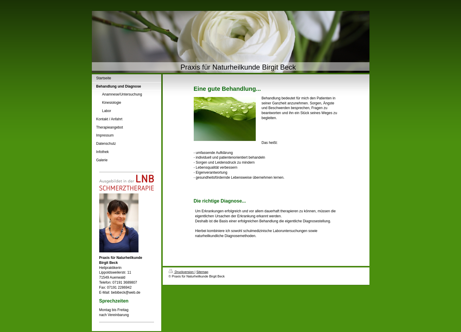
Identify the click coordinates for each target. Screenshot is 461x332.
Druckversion (182, 272)
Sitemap (202, 272)
